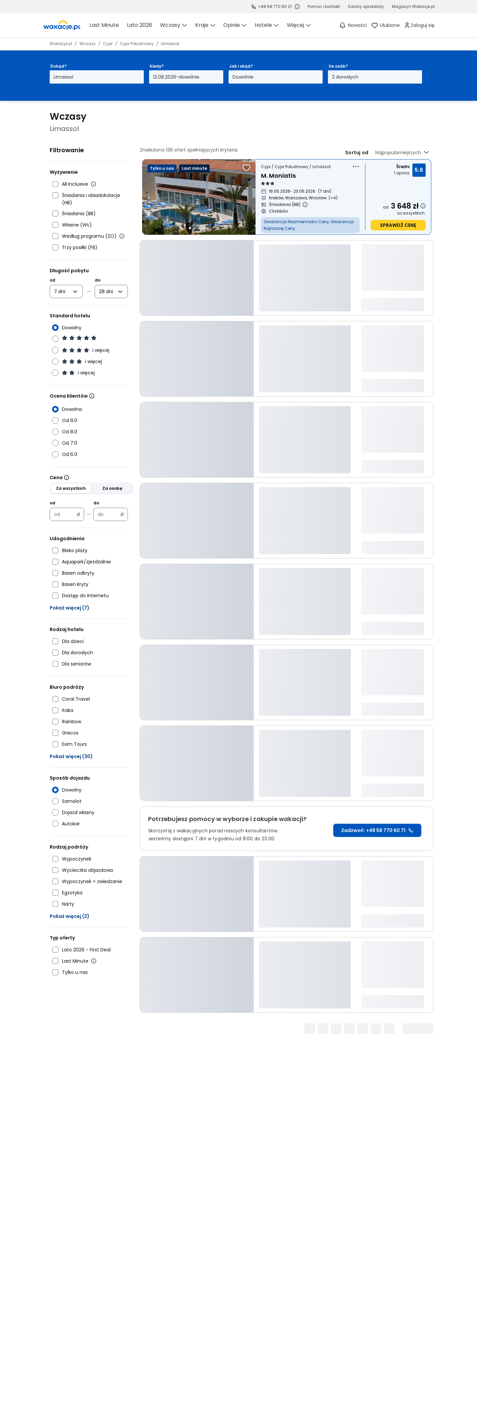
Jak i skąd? (241, 66)
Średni (402, 166)
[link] (61, 25)
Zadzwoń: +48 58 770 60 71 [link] (377, 830)
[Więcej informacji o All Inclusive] (93, 184)
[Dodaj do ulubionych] (246, 168)
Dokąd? (58, 66)
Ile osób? (338, 66)
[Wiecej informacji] (91, 396)
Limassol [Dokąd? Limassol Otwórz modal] (63, 77)
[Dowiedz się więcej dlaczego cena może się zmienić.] (423, 206)
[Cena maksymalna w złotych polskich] (107, 514)
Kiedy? (157, 66)
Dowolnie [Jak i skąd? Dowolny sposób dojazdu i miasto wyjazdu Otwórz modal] (243, 77)
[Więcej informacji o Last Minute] (93, 961)
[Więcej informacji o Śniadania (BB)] (305, 204)
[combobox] (61, 291)
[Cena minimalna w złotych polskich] (63, 514)
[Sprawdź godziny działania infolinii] (297, 6)
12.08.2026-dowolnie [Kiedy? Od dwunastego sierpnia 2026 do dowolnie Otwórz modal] (176, 77)
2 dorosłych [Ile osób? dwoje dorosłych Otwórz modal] (345, 77)
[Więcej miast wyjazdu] (333, 198)
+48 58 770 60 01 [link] (275, 6)
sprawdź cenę (398, 225)
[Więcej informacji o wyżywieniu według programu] (122, 236)
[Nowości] (353, 25)
